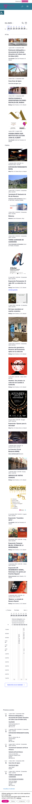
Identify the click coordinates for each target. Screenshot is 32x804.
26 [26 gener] (26, 615)
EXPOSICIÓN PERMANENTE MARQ (19, 733)
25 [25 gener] (23, 615)
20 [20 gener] (11, 615)
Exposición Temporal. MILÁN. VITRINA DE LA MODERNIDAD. (15, 545)
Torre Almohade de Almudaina (16, 779)
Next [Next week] (25, 610)
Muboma (11, 216)
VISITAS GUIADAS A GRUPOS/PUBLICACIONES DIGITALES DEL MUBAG (17, 100)
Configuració (22, 798)
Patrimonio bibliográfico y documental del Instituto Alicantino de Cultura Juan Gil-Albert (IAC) (19, 717)
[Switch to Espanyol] (18, 1)
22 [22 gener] (16, 615)
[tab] (8, 28)
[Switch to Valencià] (25, 1)
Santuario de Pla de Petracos (16, 751)
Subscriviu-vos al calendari (15, 684)
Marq (10, 735)
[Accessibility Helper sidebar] (2, 13)
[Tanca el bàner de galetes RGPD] (3, 801)
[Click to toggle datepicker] (9, 23)
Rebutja (13, 798)
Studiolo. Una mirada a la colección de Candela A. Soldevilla (16, 382)
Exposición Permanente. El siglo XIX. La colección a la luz (17, 283)
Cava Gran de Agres (14, 81)
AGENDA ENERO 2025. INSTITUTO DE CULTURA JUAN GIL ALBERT (16, 135)
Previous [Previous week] (8, 610)
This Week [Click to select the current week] (16, 610)
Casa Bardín (12, 721)
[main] (16, 356)
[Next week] (27, 29)
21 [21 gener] (14, 615)
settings (19, 795)
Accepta (5, 798)
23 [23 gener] (19, 615)
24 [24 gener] (21, 615)
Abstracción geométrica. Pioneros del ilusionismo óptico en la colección (16, 349)
